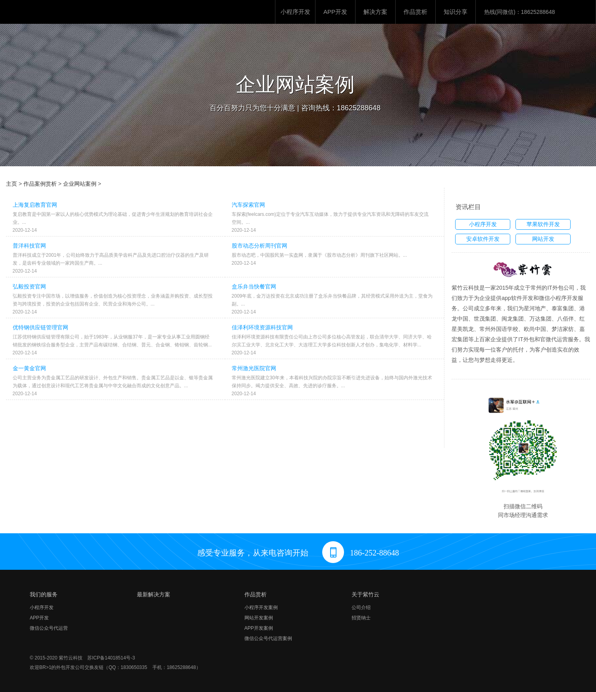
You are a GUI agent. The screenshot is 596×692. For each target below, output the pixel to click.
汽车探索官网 (248, 205)
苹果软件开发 (543, 224)
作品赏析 (415, 11)
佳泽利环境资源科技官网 (262, 327)
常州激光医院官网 (254, 368)
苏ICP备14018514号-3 (111, 658)
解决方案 (375, 11)
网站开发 (543, 239)
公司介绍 (361, 607)
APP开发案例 (258, 628)
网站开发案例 (258, 618)
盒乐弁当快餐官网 (254, 286)
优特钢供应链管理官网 (40, 327)
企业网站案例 (79, 184)
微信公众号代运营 (49, 628)
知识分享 (455, 11)
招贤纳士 (361, 618)
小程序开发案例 (261, 607)
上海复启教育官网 (35, 205)
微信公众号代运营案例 (268, 638)
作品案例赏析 (40, 184)
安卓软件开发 (483, 239)
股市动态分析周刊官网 (259, 245)
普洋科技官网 (29, 245)
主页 (11, 184)
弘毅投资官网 (29, 286)
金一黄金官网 (29, 368)
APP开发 (335, 11)
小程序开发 (295, 11)
